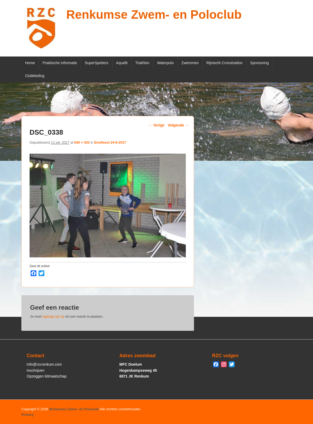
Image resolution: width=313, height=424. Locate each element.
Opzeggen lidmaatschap (47, 376)
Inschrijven (35, 370)
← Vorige (156, 125)
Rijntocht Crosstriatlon (224, 63)
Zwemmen (189, 63)
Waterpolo (165, 63)
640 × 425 (81, 142)
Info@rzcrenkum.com (44, 364)
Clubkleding (34, 76)
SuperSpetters (96, 63)
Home (30, 63)
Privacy (27, 415)
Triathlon (142, 63)
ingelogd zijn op (53, 316)
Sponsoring (259, 63)
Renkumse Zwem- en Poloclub (154, 14)
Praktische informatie (59, 63)
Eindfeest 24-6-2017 (110, 142)
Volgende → (178, 125)
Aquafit (122, 63)
